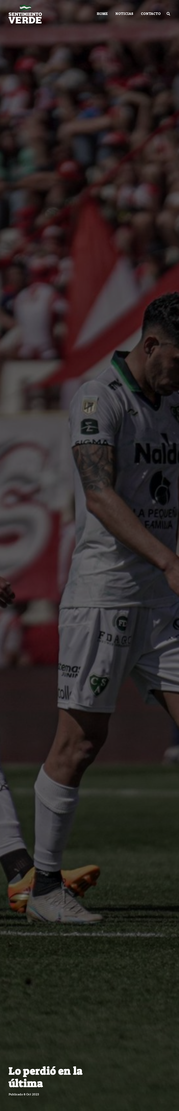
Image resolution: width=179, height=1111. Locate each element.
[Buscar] (168, 14)
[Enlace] (25, 13)
